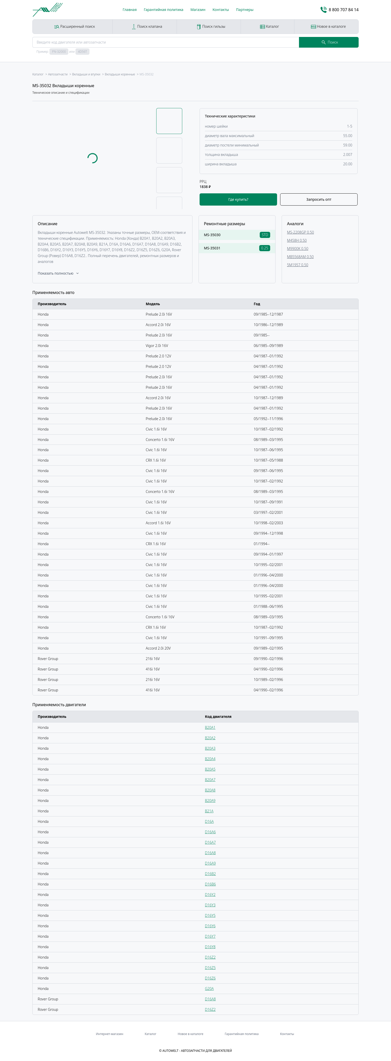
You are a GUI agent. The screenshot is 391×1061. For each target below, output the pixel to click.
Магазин (197, 9)
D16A (209, 821)
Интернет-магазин (109, 1034)
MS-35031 (212, 248)
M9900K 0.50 (297, 248)
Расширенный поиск (74, 26)
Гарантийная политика (163, 9)
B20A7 (210, 779)
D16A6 (210, 831)
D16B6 (210, 884)
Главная (130, 9)
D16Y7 (210, 936)
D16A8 (210, 852)
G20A (209, 988)
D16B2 (210, 873)
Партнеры (244, 9)
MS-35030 (212, 234)
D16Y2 (210, 894)
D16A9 (210, 863)
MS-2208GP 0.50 (300, 232)
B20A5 (210, 769)
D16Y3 (210, 905)
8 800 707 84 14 (339, 10)
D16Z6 (210, 978)
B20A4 (210, 758)
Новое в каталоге (328, 26)
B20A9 (210, 800)
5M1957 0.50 (297, 264)
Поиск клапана (146, 26)
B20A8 (210, 790)
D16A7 (210, 842)
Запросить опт (318, 199)
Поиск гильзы (210, 26)
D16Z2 (210, 957)
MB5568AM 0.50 (300, 256)
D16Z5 (210, 967)
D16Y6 (210, 925)
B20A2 (210, 737)
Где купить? (238, 199)
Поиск (330, 42)
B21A (209, 811)
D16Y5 (210, 915)
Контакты (221, 9)
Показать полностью (59, 273)
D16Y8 (210, 946)
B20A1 (210, 727)
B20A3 (210, 748)
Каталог (269, 26)
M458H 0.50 (297, 240)
